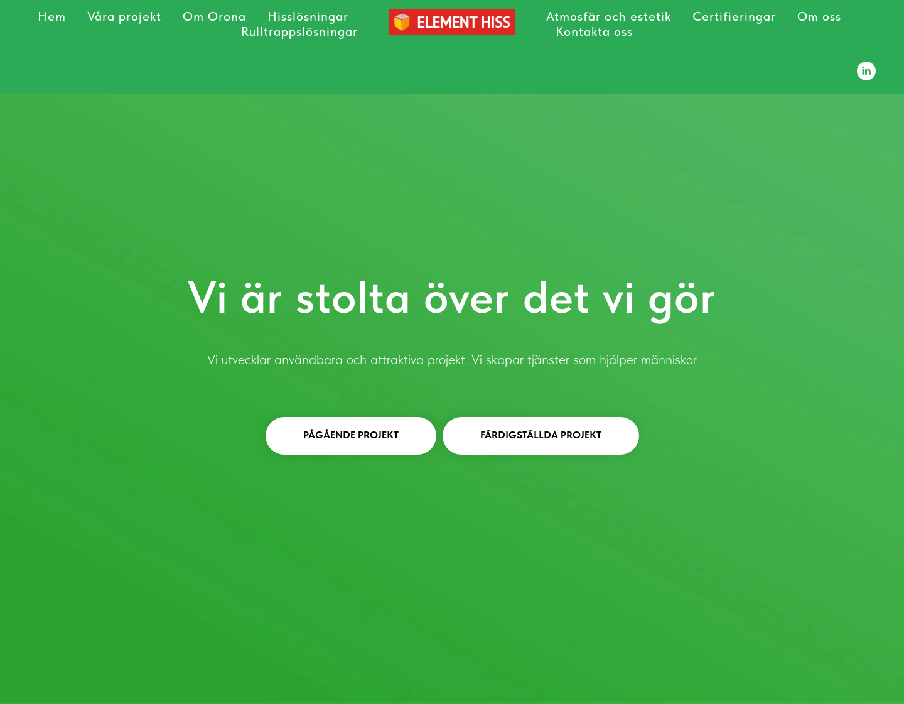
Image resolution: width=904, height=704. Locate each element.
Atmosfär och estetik (608, 16)
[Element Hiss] (866, 71)
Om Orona (214, 16)
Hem (52, 16)
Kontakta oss (594, 31)
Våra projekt (124, 16)
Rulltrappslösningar (299, 31)
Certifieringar (734, 16)
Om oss (819, 16)
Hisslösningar (307, 16)
